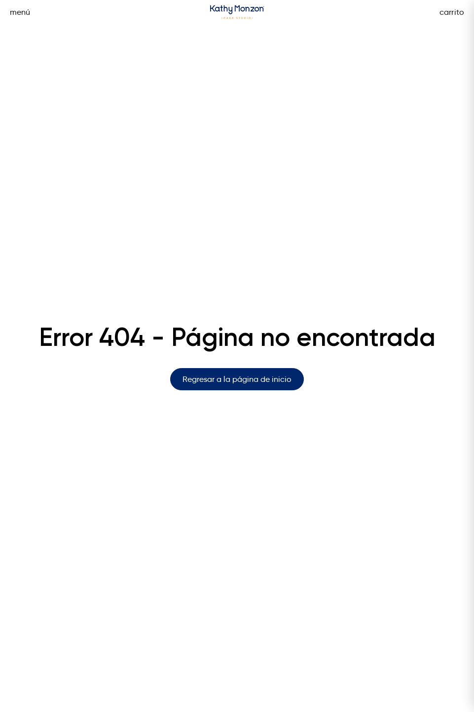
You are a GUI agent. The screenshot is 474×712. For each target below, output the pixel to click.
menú (20, 12)
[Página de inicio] (237, 12)
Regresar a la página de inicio (237, 379)
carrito (451, 12)
